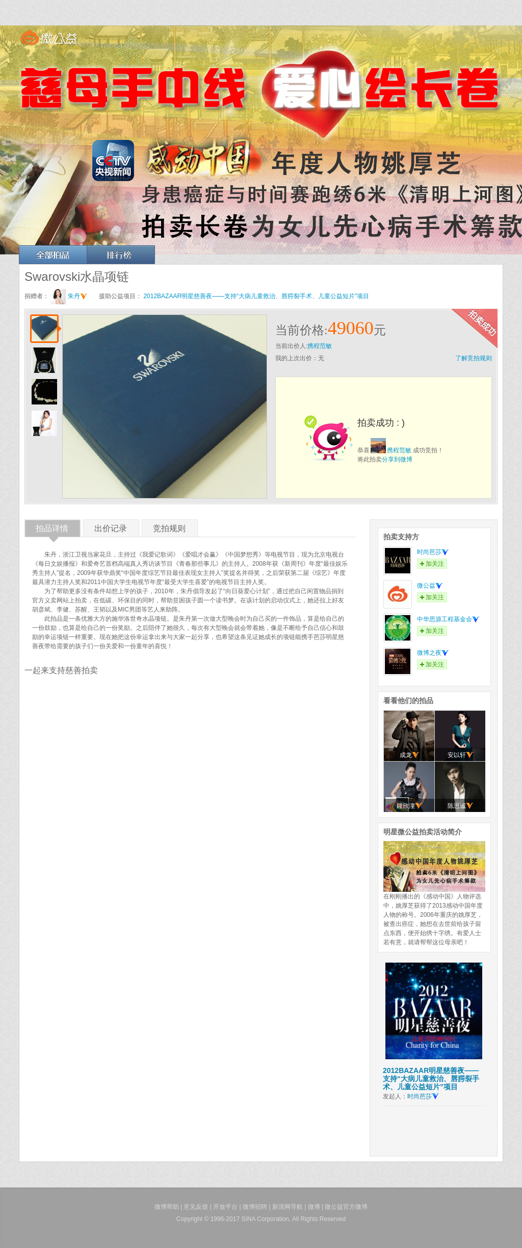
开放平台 (225, 1206)
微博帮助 (166, 1206)
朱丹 (77, 296)
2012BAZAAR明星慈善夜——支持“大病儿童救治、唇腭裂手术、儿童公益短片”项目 (256, 296)
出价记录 (110, 530)
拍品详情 (52, 530)
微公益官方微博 (346, 1206)
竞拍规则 (169, 530)
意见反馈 (196, 1206)
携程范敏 (319, 346)
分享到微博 (397, 459)
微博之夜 (433, 652)
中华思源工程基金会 (448, 619)
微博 (314, 1206)
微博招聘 (255, 1206)
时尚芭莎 (433, 552)
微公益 (429, 585)
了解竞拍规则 (473, 358)
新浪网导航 (287, 1206)
